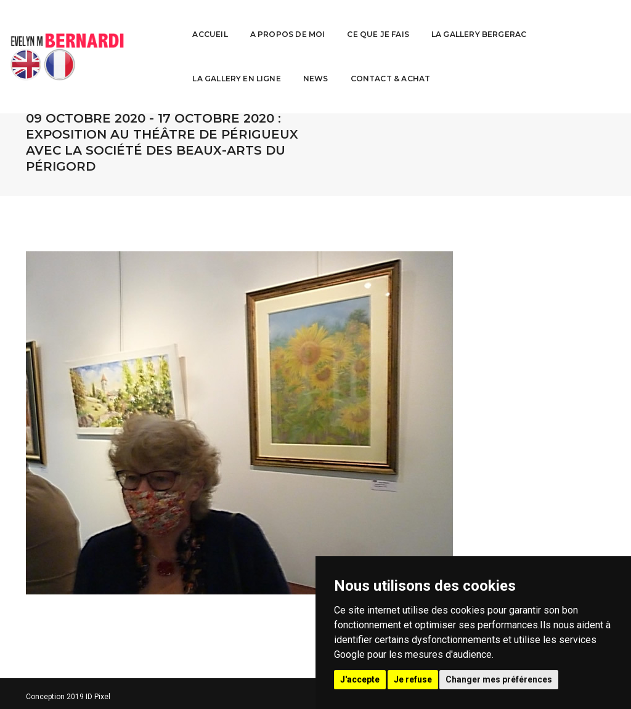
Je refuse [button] (413, 679)
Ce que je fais (299, 21)
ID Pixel (98, 696)
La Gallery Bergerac (399, 21)
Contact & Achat (153, 66)
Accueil (131, 21)
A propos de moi (208, 21)
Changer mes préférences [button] (499, 679)
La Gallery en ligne (514, 21)
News (592, 21)
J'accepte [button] (360, 679)
